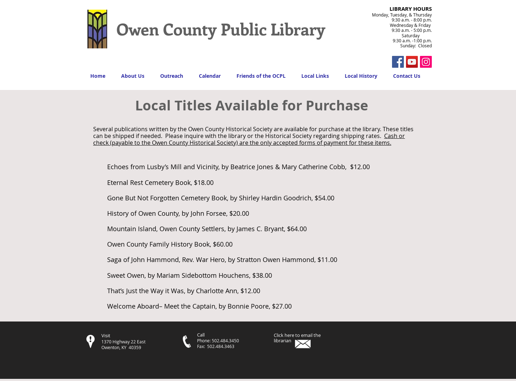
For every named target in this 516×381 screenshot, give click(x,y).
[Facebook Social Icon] (398, 62)
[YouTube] (412, 62)
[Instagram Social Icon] (426, 62)
